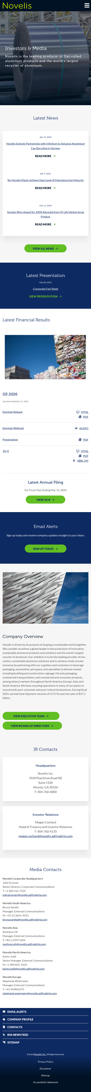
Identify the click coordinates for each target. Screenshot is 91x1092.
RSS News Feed (15, 1034)
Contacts (12, 1027)
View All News (43, 248)
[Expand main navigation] (86, 5)
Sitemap (11, 1042)
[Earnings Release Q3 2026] (45, 412)
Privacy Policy (45, 1062)
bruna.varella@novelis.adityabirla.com (25, 919)
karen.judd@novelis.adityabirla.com (23, 968)
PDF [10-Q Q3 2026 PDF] (83, 455)
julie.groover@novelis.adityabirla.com (25, 894)
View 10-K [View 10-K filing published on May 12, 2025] (43, 499)
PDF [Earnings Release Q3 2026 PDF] (83, 416)
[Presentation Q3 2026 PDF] (45, 439)
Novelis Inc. (40, 1054)
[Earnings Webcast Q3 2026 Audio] (45, 428)
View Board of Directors (30, 725)
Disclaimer (45, 1068)
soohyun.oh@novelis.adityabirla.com (24, 944)
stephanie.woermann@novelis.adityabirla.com (30, 993)
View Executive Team (28, 716)
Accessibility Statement (45, 1082)
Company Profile (18, 1019)
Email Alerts (14, 1011)
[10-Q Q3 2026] (45, 451)
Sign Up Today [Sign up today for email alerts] (43, 548)
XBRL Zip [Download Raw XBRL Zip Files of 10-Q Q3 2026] (80, 460)
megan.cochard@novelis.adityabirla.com (46, 836)
